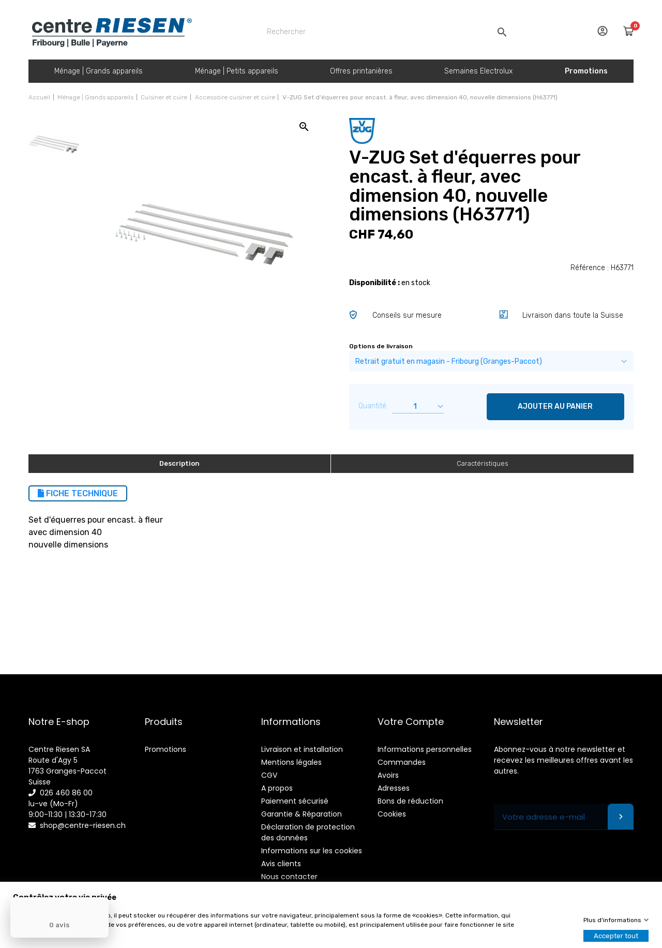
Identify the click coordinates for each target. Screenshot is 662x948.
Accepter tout (616, 936)
